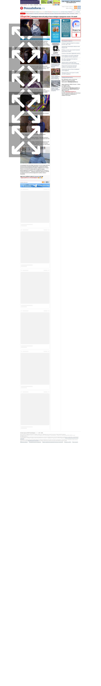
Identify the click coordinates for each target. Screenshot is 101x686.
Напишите (36, 176)
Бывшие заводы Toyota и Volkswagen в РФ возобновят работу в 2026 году (55, 77)
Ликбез (46, 11)
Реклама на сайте (67, 684)
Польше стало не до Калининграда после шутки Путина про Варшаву (55, 65)
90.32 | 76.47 (76, 10)
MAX (40, 177)
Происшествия (57, 13)
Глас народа (36, 11)
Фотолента (50, 11)
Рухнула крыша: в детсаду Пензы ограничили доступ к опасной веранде (70, 63)
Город (27, 13)
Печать (48, 37)
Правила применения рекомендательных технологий (52, 684)
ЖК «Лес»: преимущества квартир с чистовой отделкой (70, 59)
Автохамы (32, 11)
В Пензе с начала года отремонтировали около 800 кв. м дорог (71, 50)
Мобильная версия (24, 684)
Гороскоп (74, 11)
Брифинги (31, 13)
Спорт (68, 13)
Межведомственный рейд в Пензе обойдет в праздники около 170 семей (54, 16)
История (63, 11)
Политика (36, 13)
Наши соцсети (75, 684)
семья (27, 182)
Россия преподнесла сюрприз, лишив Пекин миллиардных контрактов (55, 89)
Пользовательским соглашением (33, 682)
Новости (22, 11)
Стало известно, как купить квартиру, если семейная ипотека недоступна (70, 56)
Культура (52, 13)
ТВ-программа (55, 11)
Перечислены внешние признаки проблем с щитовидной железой (69, 66)
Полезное (70, 11)
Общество (47, 13)
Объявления (27, 11)
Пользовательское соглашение (35, 684)
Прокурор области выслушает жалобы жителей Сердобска (70, 73)
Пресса (59, 11)
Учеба (76, 13)
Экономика (41, 13)
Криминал (63, 13)
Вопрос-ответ (41, 11)
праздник (22, 182)
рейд (24, 182)
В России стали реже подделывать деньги (71, 53)
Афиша (66, 11)
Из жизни (72, 13)
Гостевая (78, 11)
